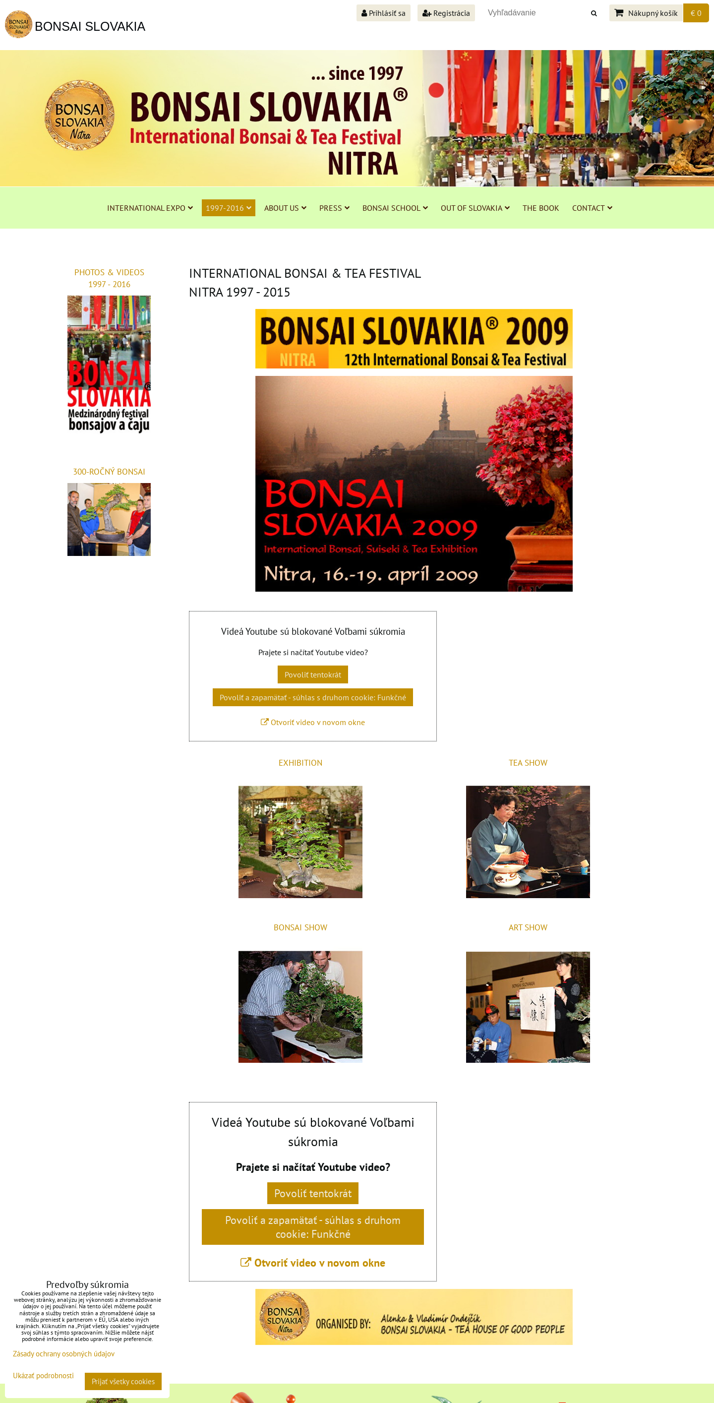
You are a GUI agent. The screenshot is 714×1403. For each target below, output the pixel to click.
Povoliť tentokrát (313, 674)
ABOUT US (285, 208)
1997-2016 (228, 208)
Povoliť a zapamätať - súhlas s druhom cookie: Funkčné (313, 697)
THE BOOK (541, 208)
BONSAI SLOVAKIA (90, 26)
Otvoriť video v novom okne (313, 722)
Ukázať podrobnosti (43, 1376)
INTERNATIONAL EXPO (150, 208)
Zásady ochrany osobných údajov (64, 1353)
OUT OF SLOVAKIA (475, 208)
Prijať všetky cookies (123, 1381)
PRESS (334, 208)
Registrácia (446, 13)
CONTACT (592, 208)
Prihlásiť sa (383, 13)
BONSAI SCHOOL (395, 208)
